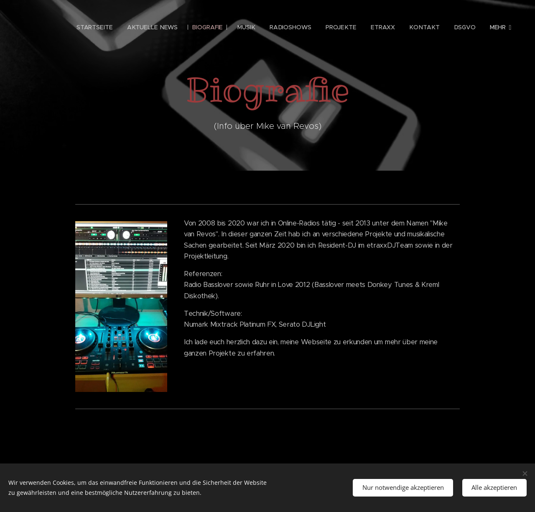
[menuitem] (99, 27)
